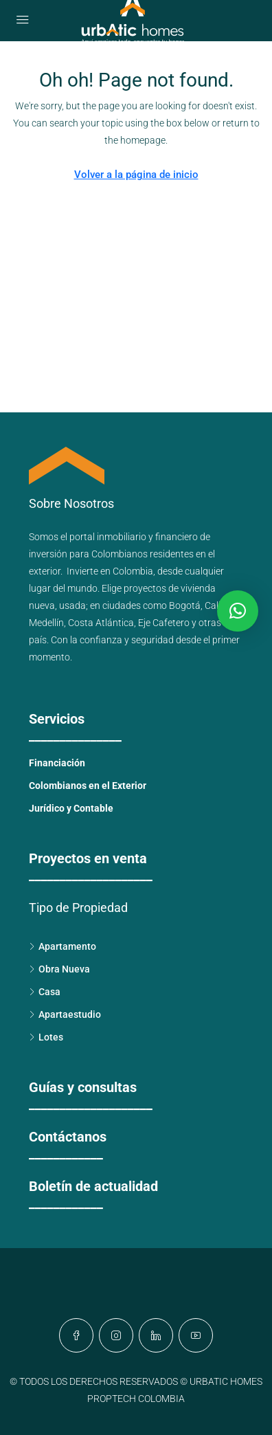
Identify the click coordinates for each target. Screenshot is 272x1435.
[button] (237, 611)
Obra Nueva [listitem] (59, 969)
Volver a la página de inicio (136, 174)
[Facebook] (76, 1335)
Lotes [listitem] (46, 1037)
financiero (176, 536)
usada (72, 605)
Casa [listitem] (44, 991)
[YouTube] (196, 1335)
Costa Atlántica (101, 622)
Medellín (46, 622)
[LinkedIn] (156, 1335)
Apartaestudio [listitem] (65, 1014)
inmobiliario (121, 536)
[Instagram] (116, 1335)
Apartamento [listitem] (62, 946)
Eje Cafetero (164, 622)
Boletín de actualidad (93, 1186)
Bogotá (185, 605)
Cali (212, 605)
